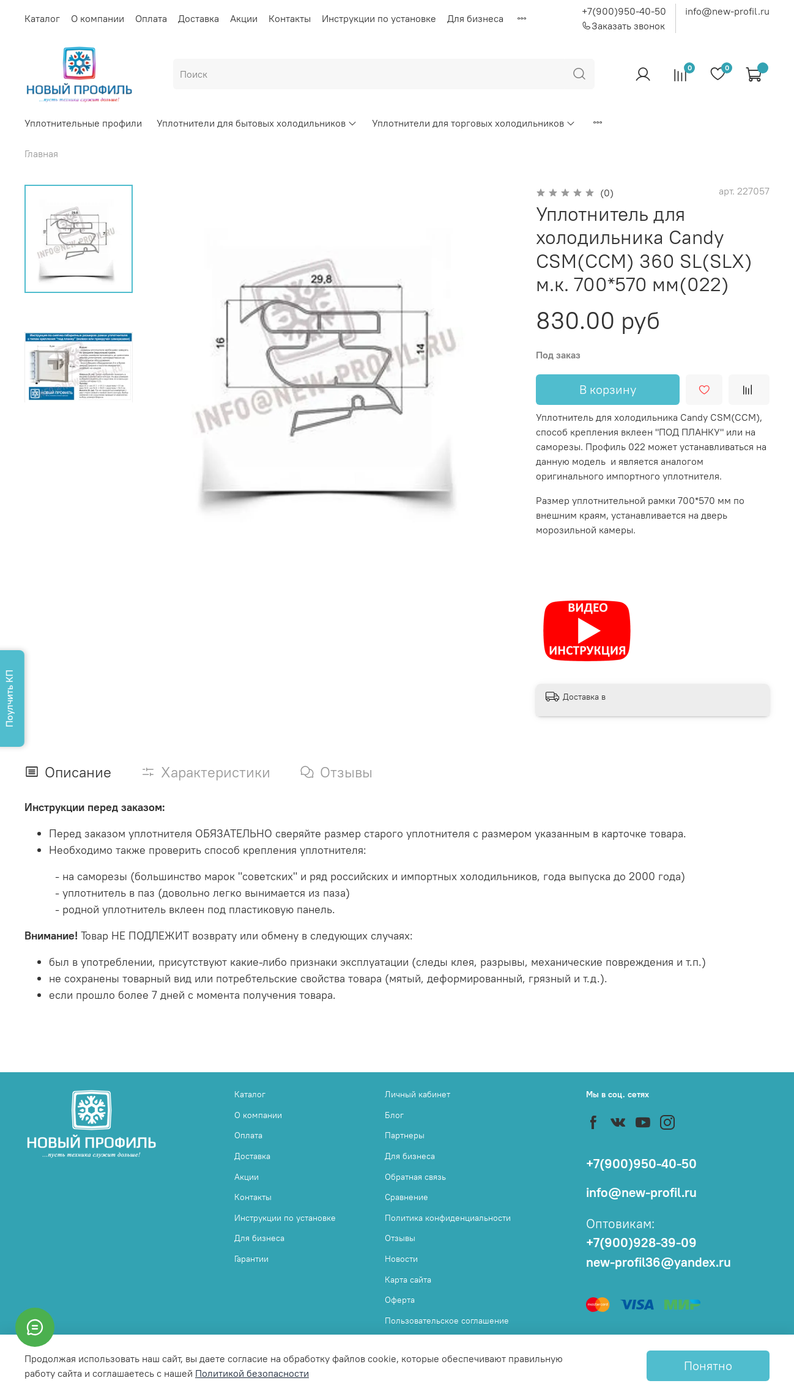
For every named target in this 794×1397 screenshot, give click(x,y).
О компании (97, 18)
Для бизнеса (475, 18)
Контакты (290, 18)
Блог (394, 1115)
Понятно (708, 1365)
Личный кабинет (417, 1094)
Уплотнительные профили (83, 123)
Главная (41, 153)
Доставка (198, 18)
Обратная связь (415, 1176)
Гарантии (251, 1258)
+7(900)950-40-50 (624, 11)
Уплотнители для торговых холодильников (474, 123)
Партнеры (405, 1135)
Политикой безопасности (252, 1373)
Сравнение (406, 1196)
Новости (401, 1258)
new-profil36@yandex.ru (658, 1262)
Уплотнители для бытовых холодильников (257, 123)
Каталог (42, 18)
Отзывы (400, 1237)
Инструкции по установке (379, 18)
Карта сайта (408, 1279)
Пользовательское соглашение (447, 1320)
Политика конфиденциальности (448, 1217)
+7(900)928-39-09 (641, 1242)
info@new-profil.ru (727, 11)
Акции (244, 18)
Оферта (400, 1299)
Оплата (151, 18)
